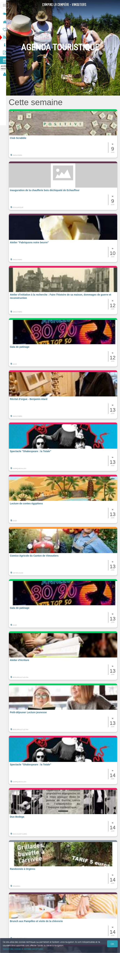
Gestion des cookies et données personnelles (23, 949)
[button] (64, 133)
